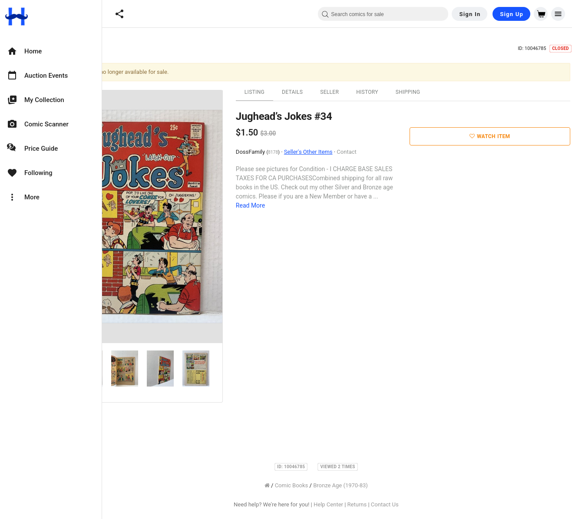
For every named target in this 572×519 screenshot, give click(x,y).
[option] (51, 51)
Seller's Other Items (348, 152)
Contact (387, 152)
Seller (369, 92)
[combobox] (383, 14)
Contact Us (425, 504)
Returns (397, 504)
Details (332, 92)
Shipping (448, 92)
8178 (313, 152)
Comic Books (331, 485)
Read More (290, 205)
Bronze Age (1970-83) (380, 485)
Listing (294, 92)
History (407, 92)
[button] (119, 13)
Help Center (368, 504)
